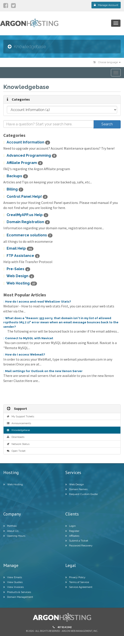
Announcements (19, 423)
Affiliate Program (23, 163)
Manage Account (106, 5)
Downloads (15, 436)
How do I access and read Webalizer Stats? (37, 301)
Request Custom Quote (81, 494)
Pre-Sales (16, 269)
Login (70, 525)
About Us (10, 531)
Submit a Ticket (76, 540)
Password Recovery (79, 545)
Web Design (18, 276)
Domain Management (18, 596)
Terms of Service (77, 582)
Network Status (18, 444)
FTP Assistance (21, 256)
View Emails (12, 577)
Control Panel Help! (25, 196)
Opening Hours (14, 535)
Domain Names (76, 489)
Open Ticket (16, 450)
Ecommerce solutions (27, 235)
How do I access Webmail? (24, 354)
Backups (15, 176)
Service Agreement (78, 587)
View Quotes (13, 582)
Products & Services (17, 592)
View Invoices (13, 587)
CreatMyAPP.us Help (25, 215)
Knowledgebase (18, 430)
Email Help (18, 248)
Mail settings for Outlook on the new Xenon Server (43, 371)
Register (72, 531)
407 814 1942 (62, 627)
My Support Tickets (20, 416)
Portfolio (10, 525)
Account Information (26, 142)
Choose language (107, 62)
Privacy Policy (75, 577)
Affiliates (72, 535)
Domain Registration (26, 222)
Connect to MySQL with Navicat (28, 338)
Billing (13, 189)
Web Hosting (20, 283)
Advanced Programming (30, 155)
